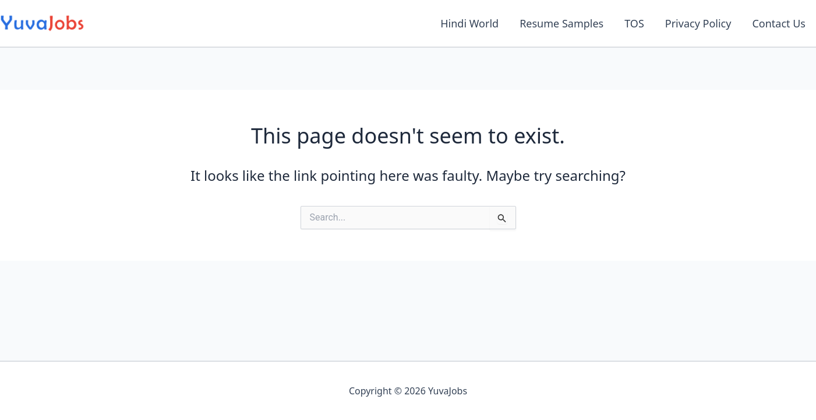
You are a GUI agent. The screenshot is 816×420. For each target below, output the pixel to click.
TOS (634, 23)
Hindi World (469, 23)
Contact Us (779, 23)
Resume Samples (561, 23)
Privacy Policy (698, 23)
